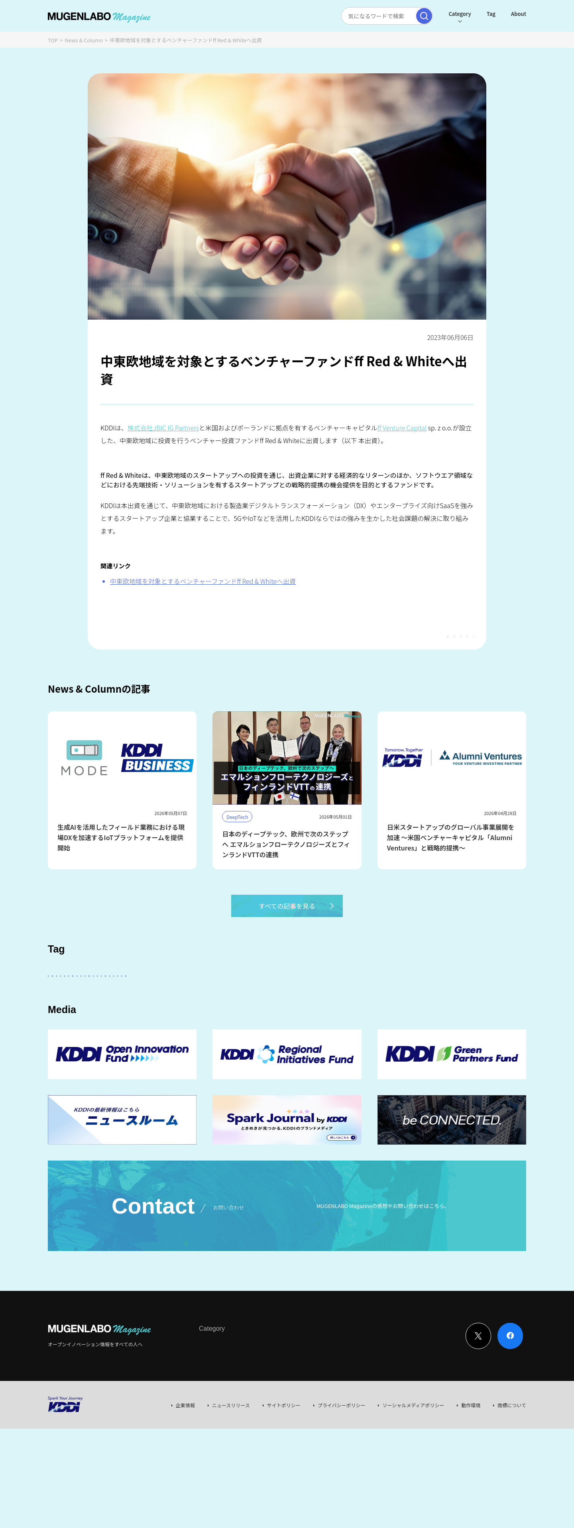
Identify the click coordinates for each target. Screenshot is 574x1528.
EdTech (330, 1019)
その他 (258, 997)
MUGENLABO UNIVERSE (184, 1019)
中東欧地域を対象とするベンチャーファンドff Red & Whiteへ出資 (203, 581)
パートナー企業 (300, 997)
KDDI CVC (403, 1019)
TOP (53, 40)
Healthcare (476, 997)
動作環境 (470, 1454)
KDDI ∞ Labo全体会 (182, 997)
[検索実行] (424, 16)
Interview (209, 1394)
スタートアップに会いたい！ (108, 997)
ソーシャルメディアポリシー (413, 1454)
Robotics (65, 1019)
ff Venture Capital (402, 427)
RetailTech (444, 1019)
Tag (491, 14)
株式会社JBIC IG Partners (163, 427)
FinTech (436, 997)
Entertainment (352, 997)
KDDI (228, 997)
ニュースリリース (231, 1454)
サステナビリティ (250, 1019)
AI (56, 997)
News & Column (84, 40)
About (518, 14)
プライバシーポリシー (342, 1454)
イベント (102, 1019)
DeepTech (399, 997)
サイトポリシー (284, 1454)
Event (280, 1394)
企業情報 (185, 1454)
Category (459, 14)
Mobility (366, 1019)
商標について (511, 1454)
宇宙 (134, 1019)
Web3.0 (296, 1019)
